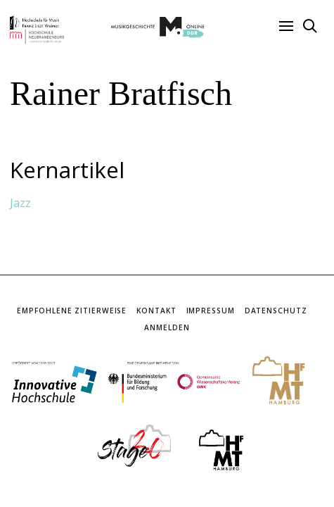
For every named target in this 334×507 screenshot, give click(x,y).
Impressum (210, 310)
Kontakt (156, 310)
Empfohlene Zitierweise (72, 310)
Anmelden (166, 327)
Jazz (20, 203)
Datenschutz (276, 310)
